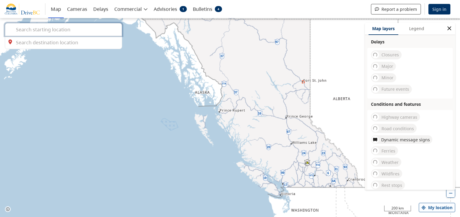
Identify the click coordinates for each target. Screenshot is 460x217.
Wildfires (386, 173)
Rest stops (387, 185)
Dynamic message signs (401, 139)
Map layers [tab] (383, 28)
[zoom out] (450, 193)
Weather (385, 162)
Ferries (383, 150)
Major (382, 66)
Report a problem (396, 9)
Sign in (439, 9)
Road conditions (393, 128)
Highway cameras (394, 117)
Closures (385, 54)
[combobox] (63, 29)
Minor (383, 77)
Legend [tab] (416, 28)
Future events (390, 89)
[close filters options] (449, 28)
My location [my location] (436, 207)
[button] (131, 8)
